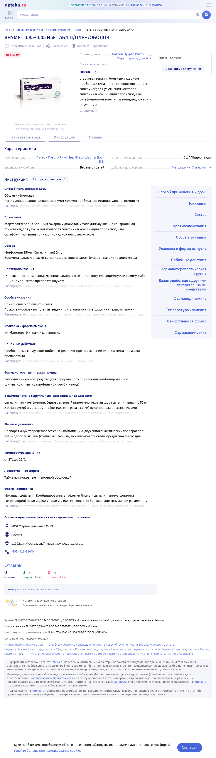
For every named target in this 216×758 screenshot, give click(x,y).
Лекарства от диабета (58, 29)
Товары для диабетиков (30, 29)
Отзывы (96, 137)
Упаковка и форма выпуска (182, 248)
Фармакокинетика (190, 332)
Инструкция (64, 137)
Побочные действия (188, 259)
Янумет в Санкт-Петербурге (43, 644)
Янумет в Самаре (94, 654)
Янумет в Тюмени (39, 654)
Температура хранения (186, 309)
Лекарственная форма (186, 321)
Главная (9, 29)
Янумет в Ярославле (180, 654)
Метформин (181, 167)
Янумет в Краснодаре (77, 644)
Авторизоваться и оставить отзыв (33, 589)
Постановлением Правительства (51, 678)
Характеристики (25, 137)
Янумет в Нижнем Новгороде (23, 649)
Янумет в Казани (15, 654)
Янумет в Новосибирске (109, 644)
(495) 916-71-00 (22, 551)
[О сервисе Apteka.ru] (208, 5)
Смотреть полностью (50, 179)
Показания (196, 203)
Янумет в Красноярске (67, 654)
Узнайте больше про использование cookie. (47, 750)
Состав (200, 214)
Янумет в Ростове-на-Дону (80, 649)
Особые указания (191, 237)
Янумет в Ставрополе (121, 654)
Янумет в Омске (163, 644)
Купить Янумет (14, 644)
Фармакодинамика (190, 298)
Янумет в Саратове (173, 649)
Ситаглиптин (202, 167)
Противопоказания (189, 225)
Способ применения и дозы (182, 191)
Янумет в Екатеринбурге (115, 649)
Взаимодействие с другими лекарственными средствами (182, 285)
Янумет (77, 29)
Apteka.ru (57, 662)
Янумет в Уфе (52, 649)
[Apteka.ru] (15, 5)
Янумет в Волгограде (146, 649)
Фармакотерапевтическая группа (183, 271)
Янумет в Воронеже (139, 644)
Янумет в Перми (198, 649)
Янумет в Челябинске (151, 654)
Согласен (189, 747)
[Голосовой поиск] (197, 14)
